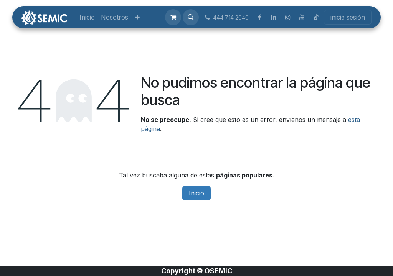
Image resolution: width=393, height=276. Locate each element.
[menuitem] (87, 17)
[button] (191, 17)
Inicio (196, 193)
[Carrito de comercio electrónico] (173, 17)
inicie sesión (347, 17)
